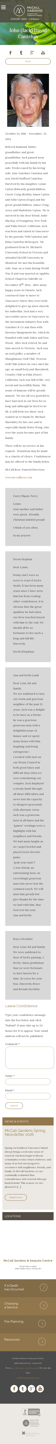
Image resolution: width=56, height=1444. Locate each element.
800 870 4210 (31, 1372)
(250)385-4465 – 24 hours (25, 18)
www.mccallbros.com (18, 477)
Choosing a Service (11, 1309)
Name (9, 1079)
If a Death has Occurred (14, 1291)
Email (8, 1094)
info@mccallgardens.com (28, 1381)
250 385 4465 (17, 1372)
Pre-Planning (13, 1325)
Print (28, 61)
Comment (12, 1044)
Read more (16, 1201)
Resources (12, 1343)
